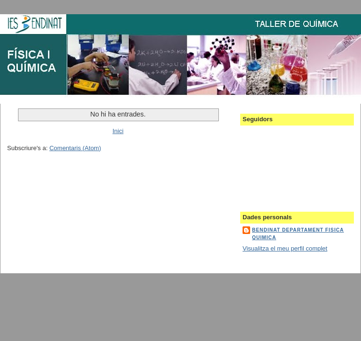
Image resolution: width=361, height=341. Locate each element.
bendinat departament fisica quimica (298, 233)
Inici (117, 131)
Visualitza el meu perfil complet (285, 248)
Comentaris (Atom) (75, 148)
